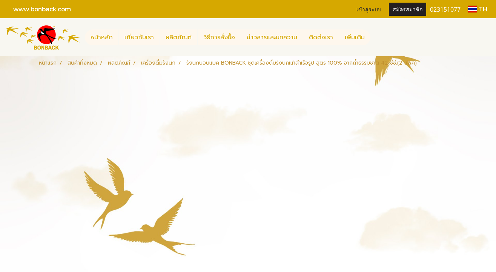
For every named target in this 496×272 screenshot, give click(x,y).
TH (477, 9)
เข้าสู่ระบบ (368, 9)
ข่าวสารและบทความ (272, 37)
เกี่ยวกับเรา (139, 37)
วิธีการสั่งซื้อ (219, 37)
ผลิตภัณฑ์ (179, 37)
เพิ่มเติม (355, 37)
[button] (377, 37)
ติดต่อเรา (321, 37)
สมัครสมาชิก (407, 9)
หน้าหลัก (102, 37)
